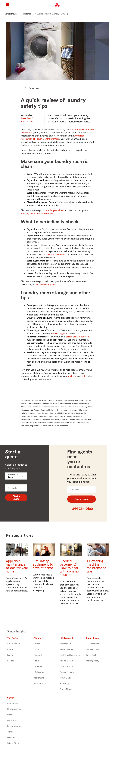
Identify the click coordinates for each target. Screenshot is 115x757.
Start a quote (16, 497)
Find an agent (81, 499)
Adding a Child (66, 661)
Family (10, 655)
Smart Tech (91, 655)
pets (84, 376)
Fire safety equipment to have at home (43, 564)
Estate (36, 649)
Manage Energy (93, 649)
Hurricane (11, 720)
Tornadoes (11, 732)
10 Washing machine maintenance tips (96, 566)
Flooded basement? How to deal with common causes (70, 568)
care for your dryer (54, 210)
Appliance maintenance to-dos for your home (17, 566)
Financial (38, 655)
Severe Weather (14, 726)
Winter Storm (13, 743)
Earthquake (12, 703)
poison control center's (77, 337)
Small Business (40, 684)
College (37, 644)
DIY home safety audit (45, 284)
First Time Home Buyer (70, 655)
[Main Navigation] (7, 4)
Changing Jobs (66, 666)
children (72, 376)
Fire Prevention (14, 709)
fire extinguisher (60, 333)
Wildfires (11, 738)
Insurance (38, 666)
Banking (11, 649)
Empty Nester (66, 689)
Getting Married (67, 649)
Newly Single (65, 678)
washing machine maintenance (37, 213)
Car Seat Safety (93, 644)
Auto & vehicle (13, 644)
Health (37, 661)
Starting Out (65, 644)
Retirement (39, 678)
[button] (110, 5)
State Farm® (28, 120)
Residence (11, 661)
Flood (9, 715)
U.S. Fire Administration (54, 254)
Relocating (64, 684)
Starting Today (92, 661)
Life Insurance (40, 672)
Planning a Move (67, 672)
